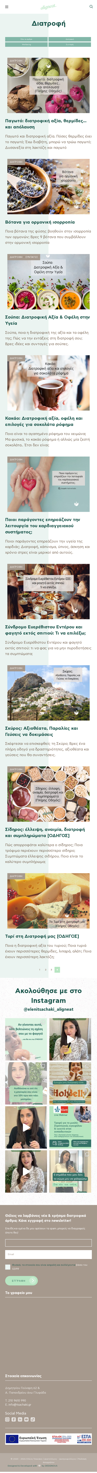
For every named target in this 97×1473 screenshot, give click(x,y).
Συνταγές (70, 44)
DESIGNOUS (51, 1467)
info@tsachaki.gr (21, 1406)
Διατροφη (16, 61)
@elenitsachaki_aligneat (49, 1010)
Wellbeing (26, 44)
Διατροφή (70, 39)
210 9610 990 (17, 1401)
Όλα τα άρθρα (26, 39)
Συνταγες (31, 257)
